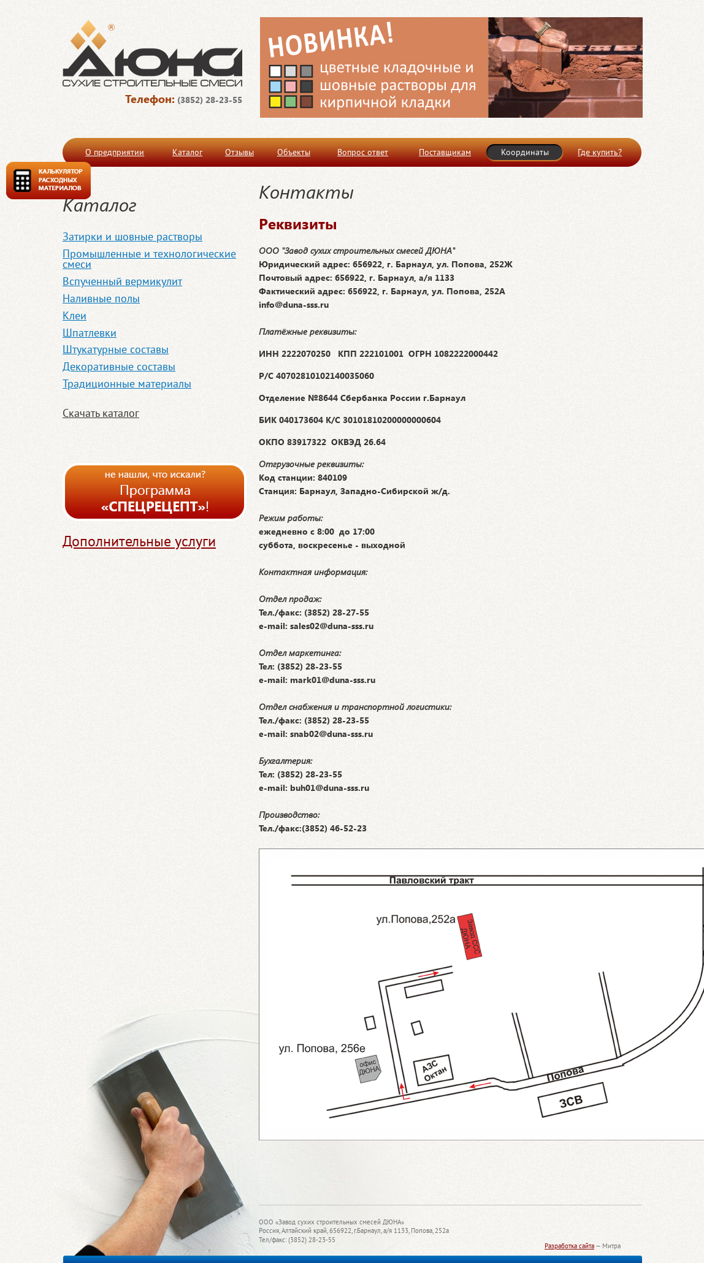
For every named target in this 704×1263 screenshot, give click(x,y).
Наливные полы (101, 298)
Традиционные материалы (127, 383)
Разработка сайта (569, 1246)
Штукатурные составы (116, 349)
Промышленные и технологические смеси (149, 259)
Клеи (74, 315)
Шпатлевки (90, 333)
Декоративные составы (119, 366)
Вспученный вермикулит (122, 281)
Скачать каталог (101, 413)
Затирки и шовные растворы (132, 236)
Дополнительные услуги (139, 541)
